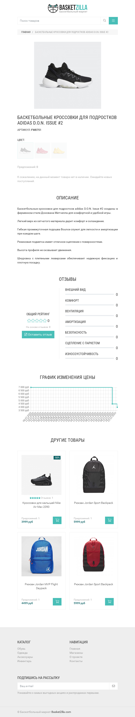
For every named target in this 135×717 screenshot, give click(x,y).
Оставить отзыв (38, 334)
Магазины (76, 652)
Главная (75, 648)
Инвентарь (24, 661)
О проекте (76, 656)
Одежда (22, 652)
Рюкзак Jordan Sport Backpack (93, 502)
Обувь (21, 648)
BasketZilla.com (61, 711)
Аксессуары (25, 656)
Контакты (76, 661)
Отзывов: (47, 498)
